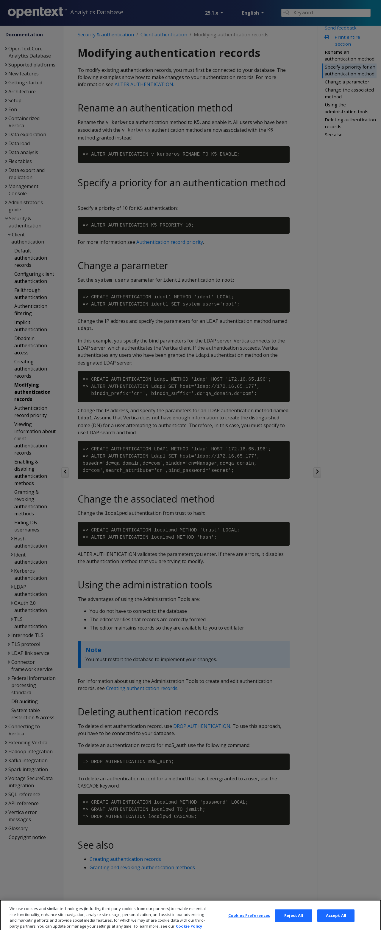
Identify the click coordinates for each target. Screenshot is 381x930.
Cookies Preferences (249, 922)
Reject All (293, 922)
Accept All (336, 922)
